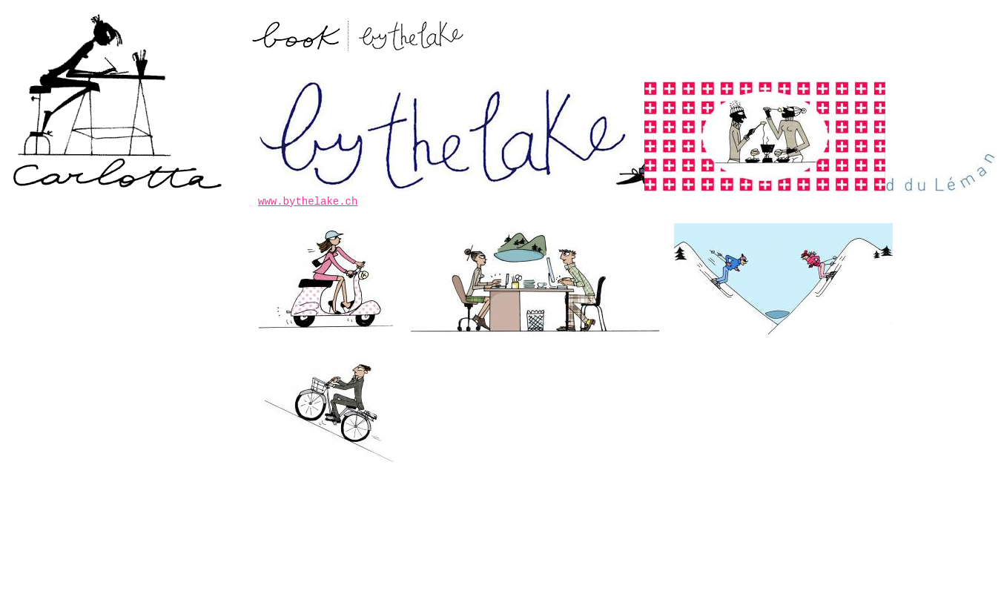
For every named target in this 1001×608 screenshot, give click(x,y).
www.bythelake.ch (307, 202)
